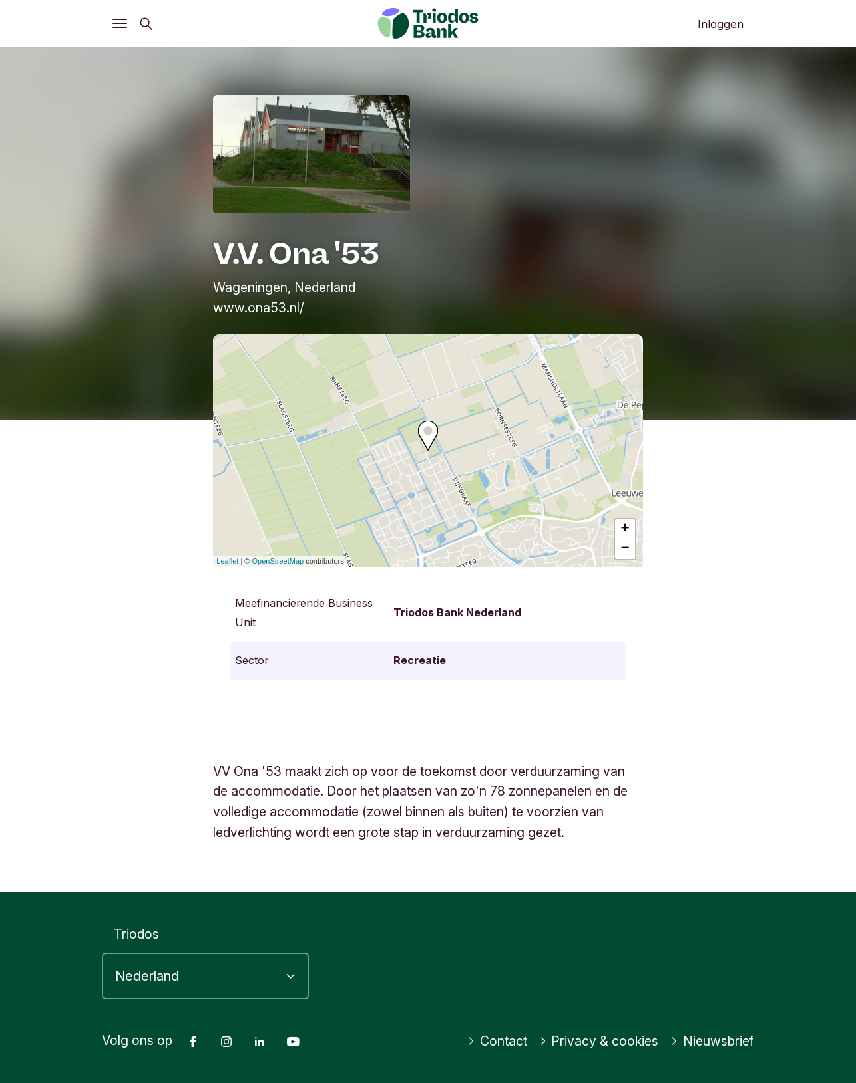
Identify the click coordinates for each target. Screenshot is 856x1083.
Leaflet (227, 561)
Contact (497, 1041)
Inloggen (721, 24)
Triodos (136, 934)
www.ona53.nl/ (258, 308)
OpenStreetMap (278, 561)
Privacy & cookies (599, 1041)
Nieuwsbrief (712, 1041)
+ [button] (625, 529)
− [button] (625, 549)
